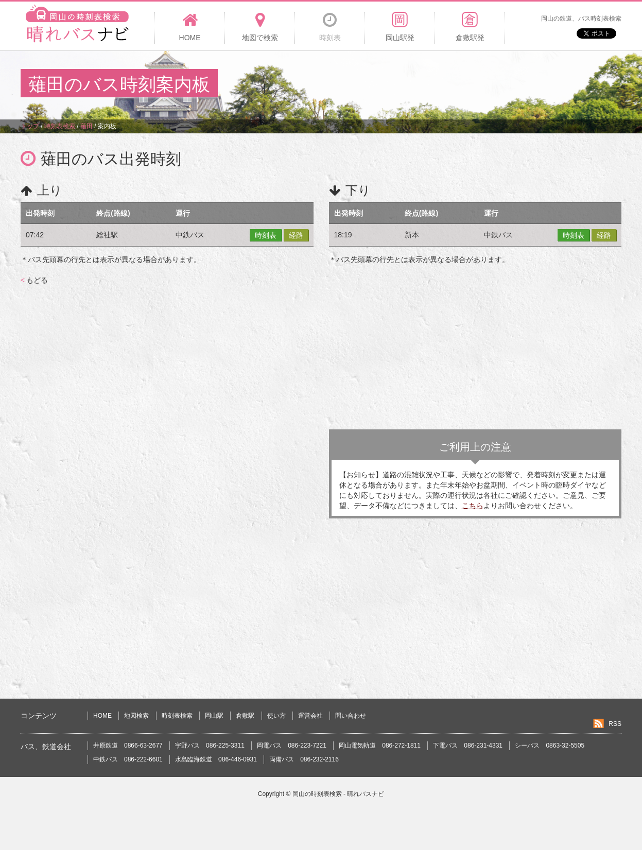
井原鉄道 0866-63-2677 (128, 745)
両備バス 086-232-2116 (304, 759)
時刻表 (265, 235)
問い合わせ (350, 715)
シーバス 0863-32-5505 (549, 745)
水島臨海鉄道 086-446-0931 (216, 759)
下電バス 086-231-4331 (467, 745)
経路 (296, 235)
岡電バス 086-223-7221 (291, 745)
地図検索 (136, 715)
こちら (472, 505)
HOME (102, 715)
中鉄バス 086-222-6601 (128, 759)
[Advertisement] (434, 84)
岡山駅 (214, 715)
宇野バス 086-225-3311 (210, 745)
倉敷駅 (245, 715)
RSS (615, 723)
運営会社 (310, 715)
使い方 (276, 715)
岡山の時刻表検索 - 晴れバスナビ (338, 793)
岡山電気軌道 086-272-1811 (380, 745)
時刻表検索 (177, 715)
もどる (34, 280)
